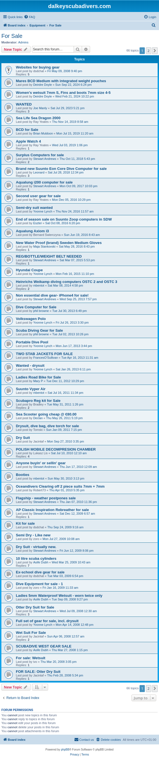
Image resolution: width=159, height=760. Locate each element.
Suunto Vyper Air (31, 389)
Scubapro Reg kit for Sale (38, 401)
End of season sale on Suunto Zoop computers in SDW (64, 219)
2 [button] (149, 50)
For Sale (12, 36)
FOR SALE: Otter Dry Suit (38, 671)
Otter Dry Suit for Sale (35, 607)
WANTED (24, 104)
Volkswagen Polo (31, 319)
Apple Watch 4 (28, 141)
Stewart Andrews (44, 158)
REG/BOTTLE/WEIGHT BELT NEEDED (49, 256)
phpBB (65, 749)
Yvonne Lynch (42, 211)
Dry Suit (23, 438)
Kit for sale (25, 523)
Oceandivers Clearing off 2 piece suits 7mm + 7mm (60, 486)
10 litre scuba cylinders (36, 558)
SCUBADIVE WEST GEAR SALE (43, 646)
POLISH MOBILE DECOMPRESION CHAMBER (56, 449)
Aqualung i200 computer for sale (44, 182)
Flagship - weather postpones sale (46, 498)
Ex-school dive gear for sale (40, 572)
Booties (22, 475)
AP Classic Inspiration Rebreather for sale (52, 510)
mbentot (38, 285)
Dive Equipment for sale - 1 (39, 584)
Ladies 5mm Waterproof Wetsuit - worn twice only (59, 595)
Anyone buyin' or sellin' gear (41, 463)
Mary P (38, 381)
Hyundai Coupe (29, 270)
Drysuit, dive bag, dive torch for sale (47, 426)
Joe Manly (40, 108)
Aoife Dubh (40, 562)
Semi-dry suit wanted (34, 208)
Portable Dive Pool (32, 342)
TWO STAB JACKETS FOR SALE (44, 354)
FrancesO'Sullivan (45, 357)
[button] (155, 50)
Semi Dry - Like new (33, 535)
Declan (38, 418)
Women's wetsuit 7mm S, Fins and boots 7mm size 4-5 (63, 93)
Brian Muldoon (43, 133)
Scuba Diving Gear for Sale (39, 330)
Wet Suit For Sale (31, 633)
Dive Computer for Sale (36, 307)
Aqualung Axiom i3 (32, 231)
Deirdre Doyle (42, 84)
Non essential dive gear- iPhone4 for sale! (52, 295)
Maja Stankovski (44, 246)
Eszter (37, 223)
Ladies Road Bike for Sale (38, 377)
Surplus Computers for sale (40, 155)
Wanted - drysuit (30, 365)
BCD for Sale (27, 130)
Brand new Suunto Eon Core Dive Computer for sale (61, 169)
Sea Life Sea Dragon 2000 (38, 118)
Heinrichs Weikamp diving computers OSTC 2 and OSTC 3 (66, 282)
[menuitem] (29, 17)
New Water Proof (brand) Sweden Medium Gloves (59, 243)
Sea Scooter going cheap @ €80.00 (46, 414)
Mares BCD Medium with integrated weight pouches (61, 81)
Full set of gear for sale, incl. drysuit (47, 621)
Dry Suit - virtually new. (36, 547)
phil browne (41, 310)
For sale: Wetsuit (30, 658)
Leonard (38, 172)
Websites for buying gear (37, 67)
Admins (23, 42)
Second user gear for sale (38, 196)
